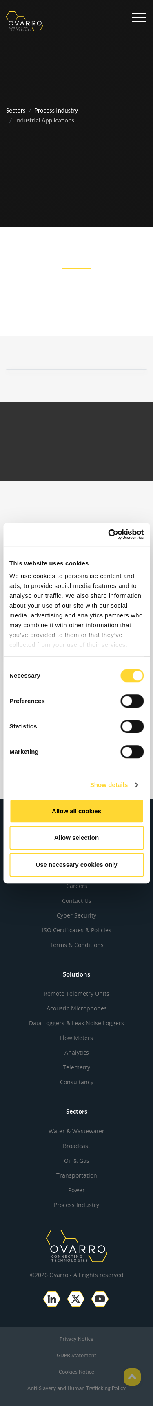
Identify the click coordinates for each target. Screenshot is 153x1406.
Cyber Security (76, 915)
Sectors (15, 110)
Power (76, 1190)
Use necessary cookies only (76, 864)
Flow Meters (76, 1038)
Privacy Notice (76, 1339)
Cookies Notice (76, 1371)
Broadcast (76, 1146)
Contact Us (76, 900)
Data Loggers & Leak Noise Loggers (76, 1023)
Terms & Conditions (77, 945)
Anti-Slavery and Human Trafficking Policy (76, 1388)
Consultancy (76, 1082)
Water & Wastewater (76, 1131)
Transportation (76, 1175)
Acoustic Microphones (77, 1008)
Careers (76, 886)
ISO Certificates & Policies (76, 930)
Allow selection (76, 837)
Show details (109, 784)
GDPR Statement (76, 1355)
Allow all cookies (76, 810)
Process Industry (56, 110)
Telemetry (76, 1067)
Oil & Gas (76, 1160)
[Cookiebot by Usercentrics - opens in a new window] (109, 534)
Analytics (76, 1052)
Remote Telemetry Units (76, 993)
